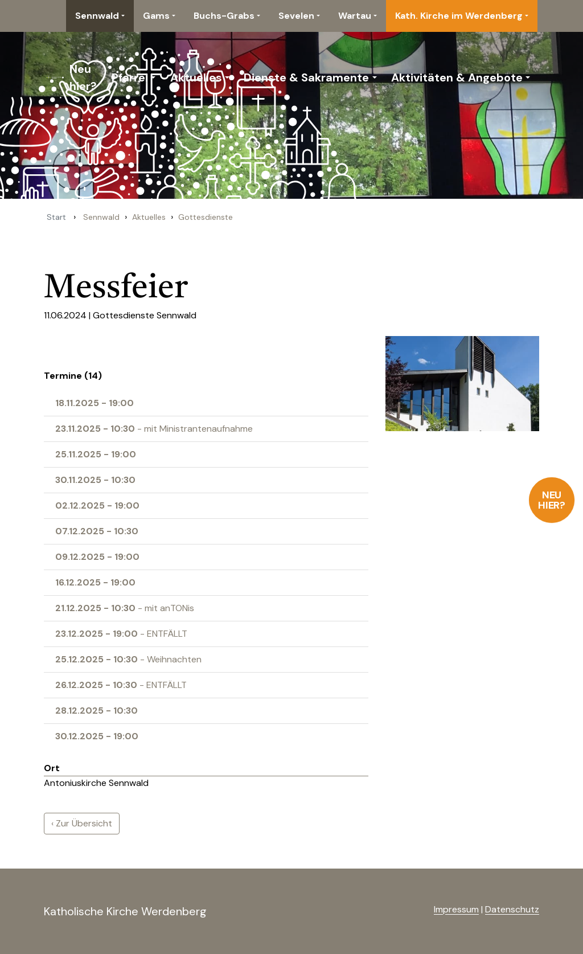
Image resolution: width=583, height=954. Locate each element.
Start (56, 217)
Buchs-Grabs (224, 16)
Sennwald (97, 16)
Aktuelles (196, 77)
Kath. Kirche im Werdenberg (459, 16)
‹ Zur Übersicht (81, 823)
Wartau (354, 16)
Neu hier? (552, 500)
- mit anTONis (124, 608)
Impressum (456, 909)
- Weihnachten (128, 659)
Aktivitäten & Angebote (457, 77)
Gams (156, 16)
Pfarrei (130, 77)
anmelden (415, 910)
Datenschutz (512, 909)
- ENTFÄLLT (121, 634)
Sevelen (296, 16)
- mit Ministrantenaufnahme (154, 429)
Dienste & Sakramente (306, 77)
